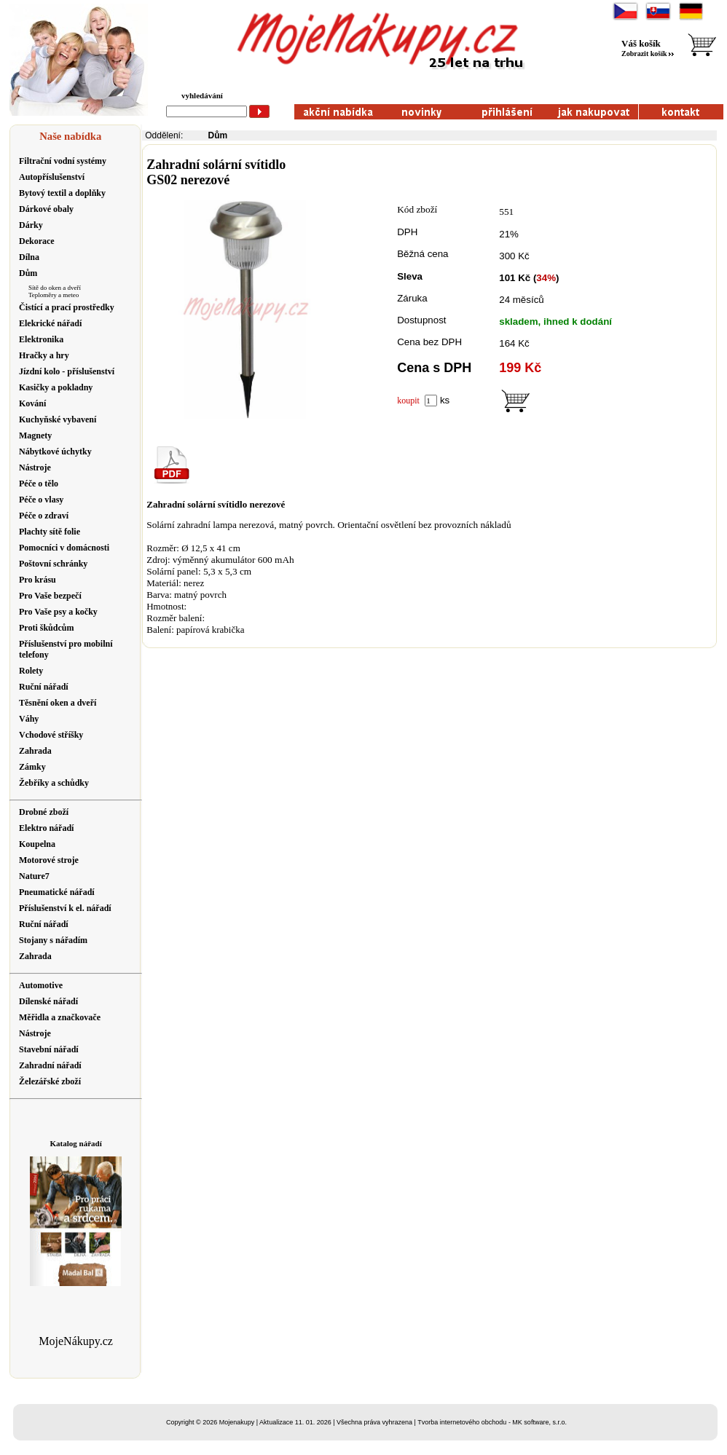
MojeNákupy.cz (76, 1341)
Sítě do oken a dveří (54, 287)
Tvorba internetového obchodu (461, 1422)
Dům (218, 135)
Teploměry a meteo (53, 295)
